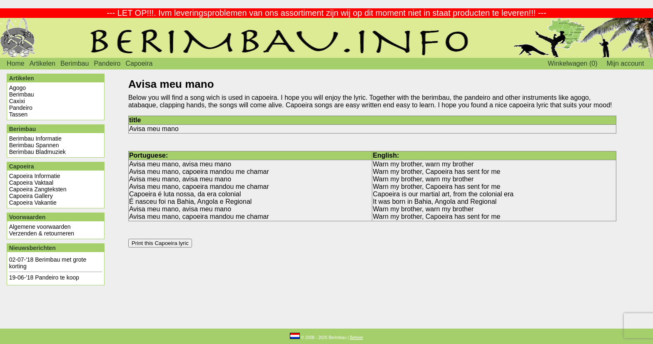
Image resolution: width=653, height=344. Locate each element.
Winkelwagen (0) (572, 63)
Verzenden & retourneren (41, 233)
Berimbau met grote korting (48, 263)
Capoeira (138, 63)
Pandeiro (107, 63)
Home (16, 63)
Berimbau (74, 63)
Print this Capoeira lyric (160, 243)
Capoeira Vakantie (33, 202)
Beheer (356, 337)
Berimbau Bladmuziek (37, 151)
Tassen (18, 114)
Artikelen (42, 63)
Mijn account (625, 63)
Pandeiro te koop (57, 277)
